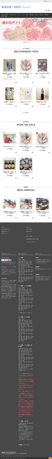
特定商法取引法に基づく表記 (32, 237)
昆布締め (32, 14)
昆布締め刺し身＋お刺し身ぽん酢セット (26, 172)
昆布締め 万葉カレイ (9, 101)
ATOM (30, 235)
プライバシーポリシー (30, 239)
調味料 (41, 14)
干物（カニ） (13, 14)
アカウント (48, 1)
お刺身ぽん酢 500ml (42, 102)
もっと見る (26, 112)
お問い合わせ (4, 16)
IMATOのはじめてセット (10, 146)
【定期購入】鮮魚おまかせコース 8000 (26, 212)
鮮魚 (27, 14)
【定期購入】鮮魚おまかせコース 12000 (42, 212)
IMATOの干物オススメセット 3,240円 (25, 147)
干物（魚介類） (4, 14)
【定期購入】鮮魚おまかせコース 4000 (9, 212)
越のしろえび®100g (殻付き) (42, 74)
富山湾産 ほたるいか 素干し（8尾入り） (9, 74)
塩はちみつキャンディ (26, 101)
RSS (27, 235)
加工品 (36, 14)
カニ (23, 14)
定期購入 (46, 14)
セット (19, 14)
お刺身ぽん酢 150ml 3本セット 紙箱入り (9, 172)
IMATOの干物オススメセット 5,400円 (25, 74)
